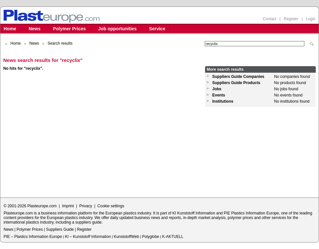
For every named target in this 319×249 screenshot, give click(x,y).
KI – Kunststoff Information (88, 236)
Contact (269, 19)
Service (157, 28)
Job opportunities (117, 28)
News (35, 28)
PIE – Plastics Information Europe (33, 236)
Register (291, 19)
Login (310, 19)
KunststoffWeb (126, 236)
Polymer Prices (69, 28)
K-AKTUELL (172, 236)
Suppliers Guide (60, 229)
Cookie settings (110, 206)
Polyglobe (150, 236)
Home (10, 28)
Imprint (68, 206)
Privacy (85, 206)
